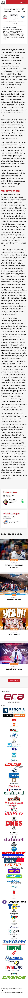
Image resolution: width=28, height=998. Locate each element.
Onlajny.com (19, 992)
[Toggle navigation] (23, 2)
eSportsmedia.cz (5, 990)
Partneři (13, 992)
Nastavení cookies (6, 992)
